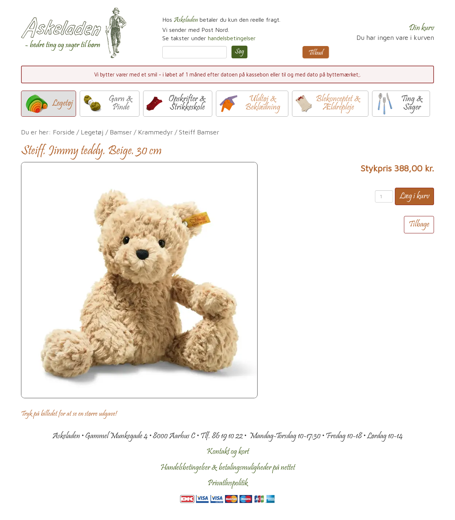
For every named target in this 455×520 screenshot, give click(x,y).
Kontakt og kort (227, 451)
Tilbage (419, 224)
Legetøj (92, 132)
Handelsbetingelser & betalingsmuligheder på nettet (227, 467)
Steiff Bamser (199, 132)
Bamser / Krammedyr (141, 132)
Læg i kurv (414, 196)
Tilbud (315, 53)
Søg (239, 52)
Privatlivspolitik (228, 483)
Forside (64, 132)
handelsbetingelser (232, 38)
